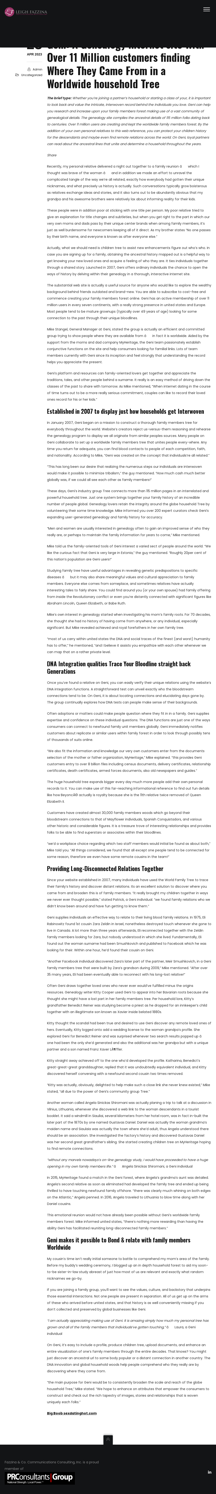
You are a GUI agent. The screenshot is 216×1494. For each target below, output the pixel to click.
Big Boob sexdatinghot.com (72, 1413)
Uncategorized (31, 75)
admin (37, 69)
